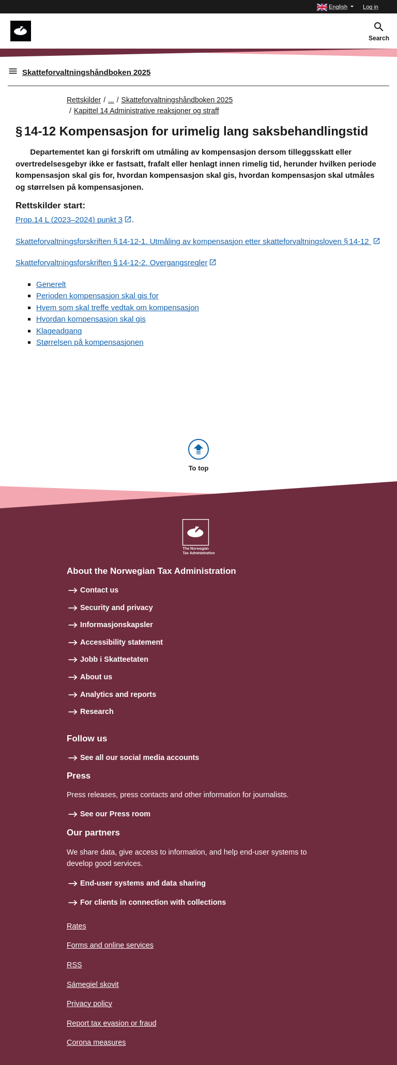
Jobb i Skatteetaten (114, 659)
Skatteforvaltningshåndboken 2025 (86, 72)
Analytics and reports (118, 694)
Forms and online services (110, 945)
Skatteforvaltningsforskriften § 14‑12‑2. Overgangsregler (111, 262)
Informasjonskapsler (116, 624)
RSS (74, 965)
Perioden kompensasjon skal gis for (97, 295)
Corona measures (96, 1042)
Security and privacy (116, 607)
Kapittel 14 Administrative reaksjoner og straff (146, 110)
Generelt (51, 284)
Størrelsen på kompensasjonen (90, 342)
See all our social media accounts (139, 757)
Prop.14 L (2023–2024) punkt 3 (69, 219)
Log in (370, 7)
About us (96, 677)
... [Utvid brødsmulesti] (111, 100)
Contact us (99, 590)
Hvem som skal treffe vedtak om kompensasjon (117, 307)
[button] (335, 7)
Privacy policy (89, 1003)
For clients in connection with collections (153, 902)
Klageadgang (59, 330)
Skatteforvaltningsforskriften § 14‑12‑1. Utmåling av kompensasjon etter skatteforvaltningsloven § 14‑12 (193, 241)
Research (97, 711)
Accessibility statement (121, 642)
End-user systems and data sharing (143, 883)
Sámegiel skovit (93, 984)
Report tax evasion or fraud (112, 1023)
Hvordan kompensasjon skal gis (91, 318)
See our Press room (115, 814)
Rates (76, 926)
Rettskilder (84, 100)
